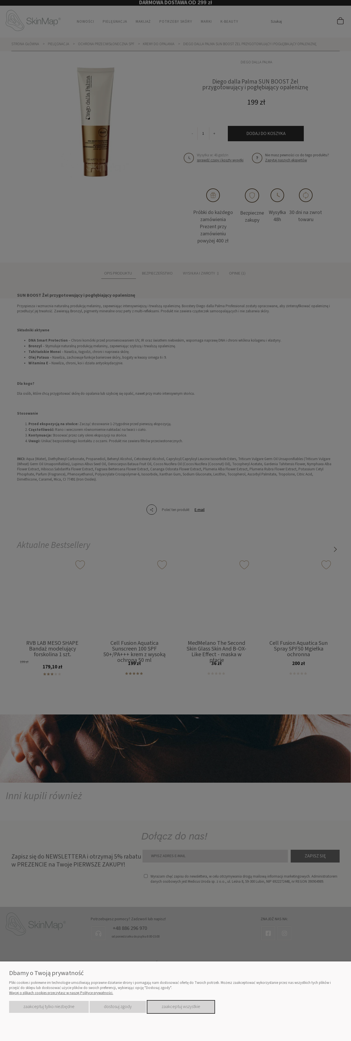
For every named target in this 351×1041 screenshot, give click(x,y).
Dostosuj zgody (118, 1006)
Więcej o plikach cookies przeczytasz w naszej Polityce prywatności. (61, 993)
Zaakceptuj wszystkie (181, 1006)
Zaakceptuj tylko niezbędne (49, 1006)
